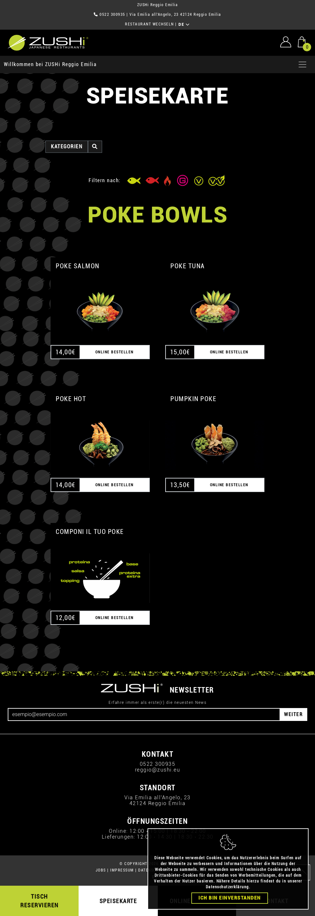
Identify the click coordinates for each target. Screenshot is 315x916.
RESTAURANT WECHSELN (149, 24)
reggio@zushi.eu (157, 770)
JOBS (101, 870)
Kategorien (66, 146)
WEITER (293, 714)
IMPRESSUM (122, 870)
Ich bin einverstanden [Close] (229, 898)
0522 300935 (112, 14)
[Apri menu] (302, 64)
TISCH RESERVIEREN (39, 901)
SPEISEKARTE (118, 901)
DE (184, 24)
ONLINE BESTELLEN (114, 352)
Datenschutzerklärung (227, 887)
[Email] (144, 714)
